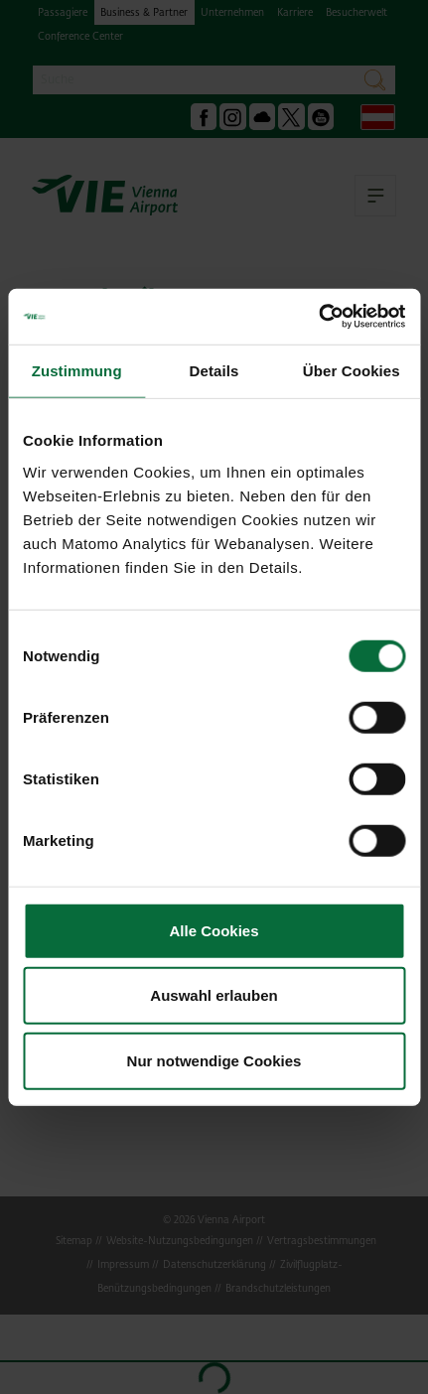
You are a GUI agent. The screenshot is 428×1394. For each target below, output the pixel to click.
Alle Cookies (213, 929)
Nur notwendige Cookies (214, 1059)
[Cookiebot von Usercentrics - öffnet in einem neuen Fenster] (318, 317)
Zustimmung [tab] (77, 369)
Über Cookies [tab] (351, 369)
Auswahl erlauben (213, 995)
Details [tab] (214, 369)
